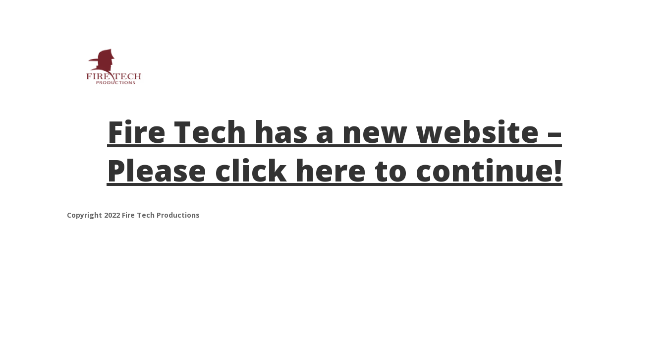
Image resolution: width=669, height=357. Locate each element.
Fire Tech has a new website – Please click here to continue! (334, 150)
